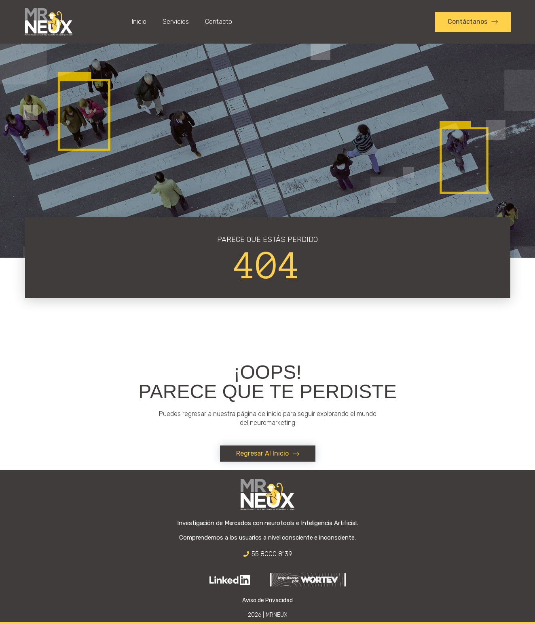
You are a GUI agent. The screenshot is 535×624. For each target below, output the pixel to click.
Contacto (218, 21)
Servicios (176, 21)
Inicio (139, 21)
